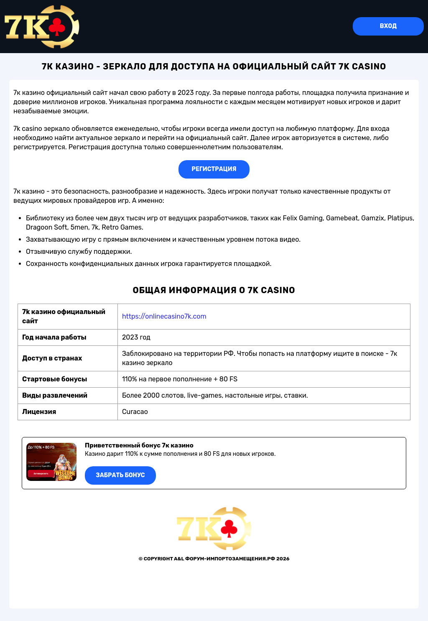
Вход (388, 26)
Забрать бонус (120, 475)
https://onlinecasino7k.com (164, 316)
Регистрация (214, 169)
